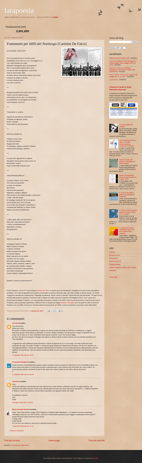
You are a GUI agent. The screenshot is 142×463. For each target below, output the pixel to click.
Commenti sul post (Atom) (20, 445)
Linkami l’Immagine (68, 303)
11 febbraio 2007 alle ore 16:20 (23, 374)
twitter (55, 17)
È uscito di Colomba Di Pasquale (127, 194)
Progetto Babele (114, 264)
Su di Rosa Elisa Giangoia (127, 230)
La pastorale (113, 80)
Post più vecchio (96, 440)
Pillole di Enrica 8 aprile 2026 (119, 58)
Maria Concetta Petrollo (21, 409)
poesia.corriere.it (115, 261)
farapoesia (19, 10)
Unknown (15, 381)
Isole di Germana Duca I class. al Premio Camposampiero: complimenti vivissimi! (127, 143)
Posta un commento (17, 431)
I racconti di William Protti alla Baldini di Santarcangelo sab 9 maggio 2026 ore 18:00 (122, 63)
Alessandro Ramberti (20, 362)
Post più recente (12, 440)
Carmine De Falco (42, 290)
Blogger (95, 458)
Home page (54, 440)
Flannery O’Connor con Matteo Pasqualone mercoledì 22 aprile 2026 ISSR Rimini (122, 70)
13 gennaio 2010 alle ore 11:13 (23, 426)
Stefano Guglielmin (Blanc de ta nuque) (122, 267)
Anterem (112, 252)
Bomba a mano (114, 255)
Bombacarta (113, 258)
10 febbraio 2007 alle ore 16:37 (23, 355)
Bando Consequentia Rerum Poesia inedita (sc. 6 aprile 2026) (128, 177)
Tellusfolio (112, 270)
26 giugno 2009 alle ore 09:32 (22, 402)
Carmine (15, 323)
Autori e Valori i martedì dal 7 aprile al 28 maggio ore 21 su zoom (123, 75)
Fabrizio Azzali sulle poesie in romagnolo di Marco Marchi (127, 161)
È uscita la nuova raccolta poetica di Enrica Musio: (128, 212)
